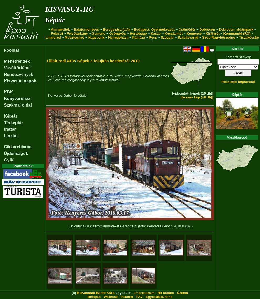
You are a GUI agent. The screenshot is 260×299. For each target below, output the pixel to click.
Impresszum (144, 293)
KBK (8, 92)
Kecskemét (174, 33)
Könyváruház (17, 98)
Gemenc (98, 33)
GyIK (9, 160)
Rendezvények (18, 74)
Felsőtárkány (77, 33)
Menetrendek (17, 61)
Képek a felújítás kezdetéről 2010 (108, 61)
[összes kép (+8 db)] (196, 97)
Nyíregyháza (118, 37)
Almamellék (60, 30)
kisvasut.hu (69, 8)
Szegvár (167, 37)
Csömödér (187, 30)
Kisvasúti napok (20, 81)
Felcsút (57, 33)
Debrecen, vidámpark (236, 30)
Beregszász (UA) (116, 30)
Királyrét (213, 33)
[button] (52, 172)
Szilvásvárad (188, 37)
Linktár (11, 136)
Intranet (127, 297)
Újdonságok (16, 153)
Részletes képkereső (238, 82)
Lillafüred (53, 37)
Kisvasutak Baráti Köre (95, 293)
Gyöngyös (117, 33)
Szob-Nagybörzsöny (218, 37)
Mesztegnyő (74, 37)
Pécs (153, 37)
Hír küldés (165, 293)
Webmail (111, 297)
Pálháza (138, 37)
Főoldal (11, 50)
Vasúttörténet (17, 68)
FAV (139, 297)
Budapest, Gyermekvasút (154, 30)
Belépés (94, 297)
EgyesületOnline (159, 297)
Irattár (10, 129)
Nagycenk (96, 37)
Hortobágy (138, 33)
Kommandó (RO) (237, 33)
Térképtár (13, 122)
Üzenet (182, 293)
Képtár (55, 20)
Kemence (194, 33)
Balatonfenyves (86, 30)
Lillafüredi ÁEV (61, 61)
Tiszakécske (249, 37)
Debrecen (207, 30)
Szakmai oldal (18, 105)
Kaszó (156, 33)
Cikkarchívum (18, 147)
